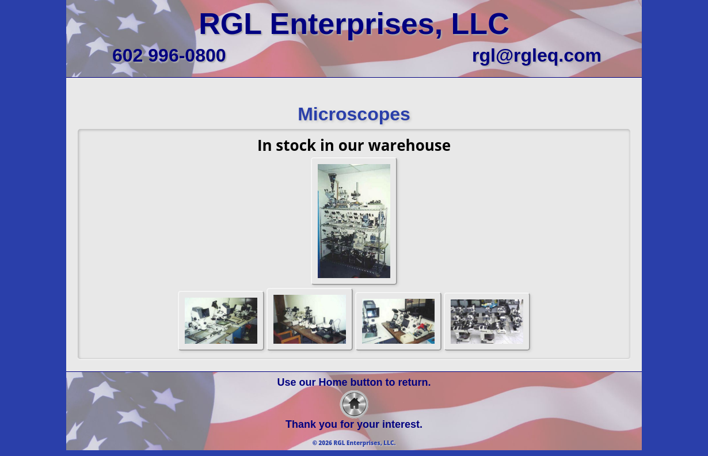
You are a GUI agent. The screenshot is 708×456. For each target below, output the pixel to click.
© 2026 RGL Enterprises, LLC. (354, 443)
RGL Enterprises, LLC (354, 23)
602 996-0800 (169, 55)
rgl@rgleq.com (537, 55)
